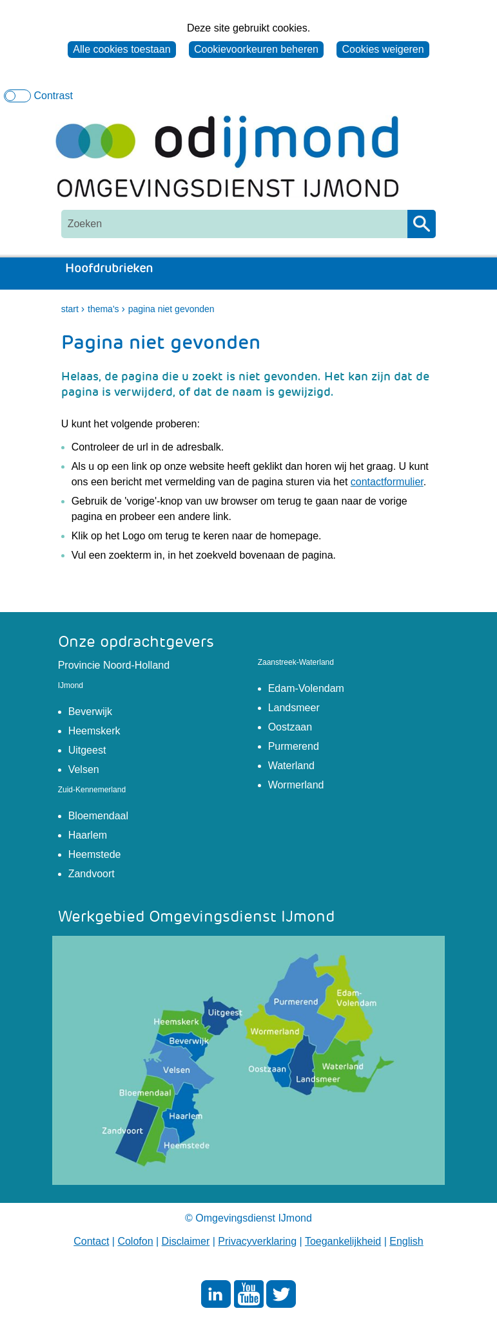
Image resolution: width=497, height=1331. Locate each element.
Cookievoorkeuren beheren (256, 49)
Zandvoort (91, 873)
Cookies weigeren (383, 49)
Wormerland (296, 784)
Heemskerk (94, 730)
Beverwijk (90, 711)
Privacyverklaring (257, 1241)
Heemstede (94, 854)
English (406, 1241)
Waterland (291, 765)
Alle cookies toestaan (121, 49)
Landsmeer (294, 707)
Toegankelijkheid (343, 1241)
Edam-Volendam (306, 688)
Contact (91, 1241)
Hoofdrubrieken (111, 268)
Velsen (83, 769)
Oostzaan (290, 726)
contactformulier (387, 481)
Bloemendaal (98, 815)
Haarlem (87, 835)
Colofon (135, 1241)
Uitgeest (87, 750)
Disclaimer (186, 1241)
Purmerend (293, 746)
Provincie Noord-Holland (114, 665)
